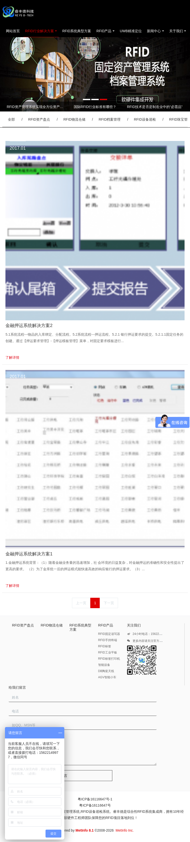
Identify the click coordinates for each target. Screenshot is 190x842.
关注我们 (134, 625)
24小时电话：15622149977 (148, 634)
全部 (11, 119)
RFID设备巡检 (145, 119)
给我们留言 (17, 687)
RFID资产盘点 (39, 119)
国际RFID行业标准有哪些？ (95, 107)
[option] (95, 74)
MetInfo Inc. (125, 830)
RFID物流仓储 (74, 119)
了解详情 (12, 357)
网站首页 (13, 31)
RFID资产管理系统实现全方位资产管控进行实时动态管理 (35, 107)
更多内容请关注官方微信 (146, 641)
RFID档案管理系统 (65, 812)
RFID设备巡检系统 (95, 812)
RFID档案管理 (110, 119)
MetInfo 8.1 (84, 830)
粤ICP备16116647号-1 (95, 799)
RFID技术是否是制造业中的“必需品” (154, 107)
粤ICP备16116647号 (95, 805)
